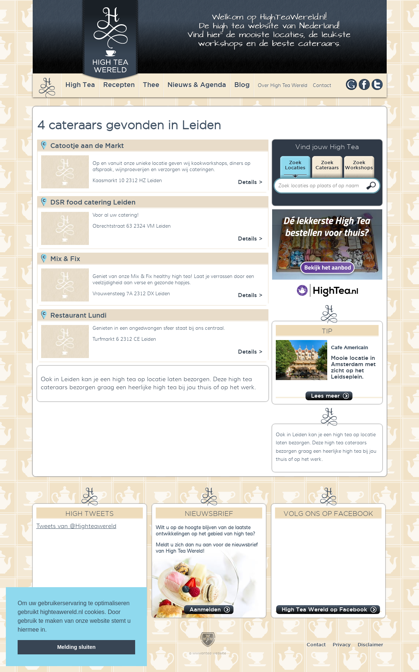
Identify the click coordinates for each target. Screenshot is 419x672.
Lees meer (325, 396)
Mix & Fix (65, 258)
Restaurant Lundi (78, 315)
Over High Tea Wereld (282, 85)
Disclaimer (370, 644)
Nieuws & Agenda (196, 84)
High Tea (80, 84)
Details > (250, 182)
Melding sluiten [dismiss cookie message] (76, 647)
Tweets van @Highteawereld (76, 526)
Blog (242, 84)
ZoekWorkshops (359, 165)
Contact (322, 85)
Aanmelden (205, 609)
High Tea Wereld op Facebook (324, 609)
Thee (151, 84)
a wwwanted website (207, 653)
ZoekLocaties (295, 165)
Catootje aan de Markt (87, 145)
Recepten (119, 84)
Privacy (342, 644)
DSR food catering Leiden (93, 202)
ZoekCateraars (327, 165)
